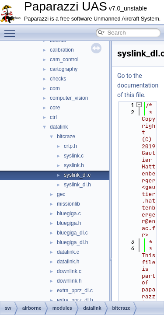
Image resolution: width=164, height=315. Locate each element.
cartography (63, 69)
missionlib (68, 204)
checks (58, 79)
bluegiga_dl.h (72, 242)
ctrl (53, 117)
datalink (59, 127)
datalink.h (68, 262)
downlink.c (69, 271)
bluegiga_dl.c (72, 233)
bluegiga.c (69, 213)
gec (61, 194)
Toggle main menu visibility (11, 29)
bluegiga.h (69, 223)
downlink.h (69, 281)
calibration (62, 50)
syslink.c (74, 156)
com (55, 88)
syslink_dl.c (77, 175)
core (55, 108)
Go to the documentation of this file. (137, 85)
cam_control (64, 59)
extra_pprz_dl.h (75, 300)
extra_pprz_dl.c (75, 290)
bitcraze (66, 136)
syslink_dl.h (77, 185)
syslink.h (74, 165)
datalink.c (68, 252)
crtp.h (70, 146)
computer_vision (69, 98)
